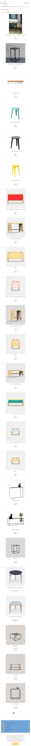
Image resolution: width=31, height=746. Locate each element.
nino (15, 212)
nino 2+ (15, 267)
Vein (15, 66)
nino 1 (15, 471)
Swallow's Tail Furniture (15, 590)
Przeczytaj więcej (17, 742)
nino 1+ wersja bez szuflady (15, 325)
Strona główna (4, 6)
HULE (15, 96)
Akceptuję (15, 744)
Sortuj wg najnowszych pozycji (6, 12)
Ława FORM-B (15, 674)
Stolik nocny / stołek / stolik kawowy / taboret (15, 35)
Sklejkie (15, 37)
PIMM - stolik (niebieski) (15, 122)
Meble (8, 6)
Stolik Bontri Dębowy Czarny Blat (15, 587)
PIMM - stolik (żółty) (15, 180)
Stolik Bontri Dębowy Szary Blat (15, 616)
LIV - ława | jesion (15, 93)
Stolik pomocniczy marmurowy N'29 (15, 64)
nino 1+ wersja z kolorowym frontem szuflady (15, 296)
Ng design (15, 503)
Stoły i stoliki (12, 6)
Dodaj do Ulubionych (3, 15)
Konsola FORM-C (15, 704)
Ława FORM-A (15, 645)
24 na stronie (15, 12)
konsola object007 (15, 529)
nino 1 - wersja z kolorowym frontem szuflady (15, 442)
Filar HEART (15, 558)
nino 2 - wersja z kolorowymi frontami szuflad (15, 413)
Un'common (15, 561)
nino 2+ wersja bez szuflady (15, 238)
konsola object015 (15, 500)
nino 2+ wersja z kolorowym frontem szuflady (15, 209)
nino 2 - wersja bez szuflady (15, 384)
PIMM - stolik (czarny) (15, 151)
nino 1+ (15, 354)
